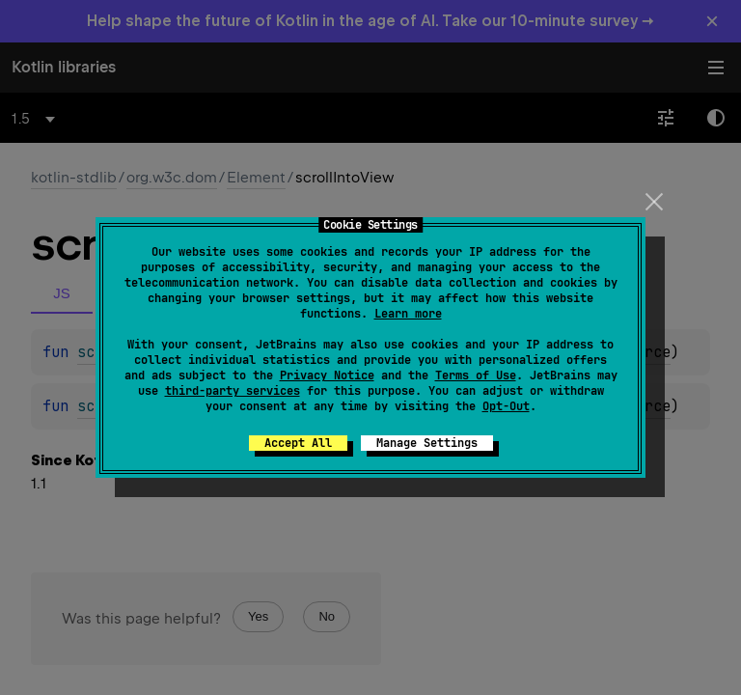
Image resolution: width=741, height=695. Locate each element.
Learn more (408, 313)
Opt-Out (506, 406)
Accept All (298, 443)
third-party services (232, 391)
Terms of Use (475, 375)
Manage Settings (427, 443)
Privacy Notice (327, 375)
